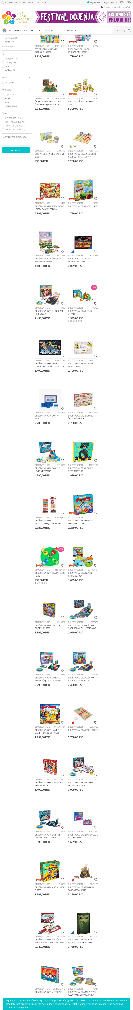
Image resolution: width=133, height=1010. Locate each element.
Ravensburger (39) (13, 61)
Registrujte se (110, 2)
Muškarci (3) (10, 104)
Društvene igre (13, 49)
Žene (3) (8, 101)
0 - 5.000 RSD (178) (13, 152)
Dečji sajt (6, 36)
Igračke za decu (30, 36)
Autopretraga (99, 41)
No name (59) (11, 72)
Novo (7, 136)
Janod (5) (9, 68)
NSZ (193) (9, 117)
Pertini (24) (9, 76)
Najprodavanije (12, 129)
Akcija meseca (11, 140)
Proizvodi (16, 36)
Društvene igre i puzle (48, 36)
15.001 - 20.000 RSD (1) (15, 164)
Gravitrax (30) (11, 65)
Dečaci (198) (10, 97)
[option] (18, 939)
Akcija (7, 133)
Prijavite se (101, 971)
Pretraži (16, 184)
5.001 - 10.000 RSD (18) (15, 156)
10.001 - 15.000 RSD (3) (15, 160)
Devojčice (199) (11, 93)
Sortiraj (113, 41)
